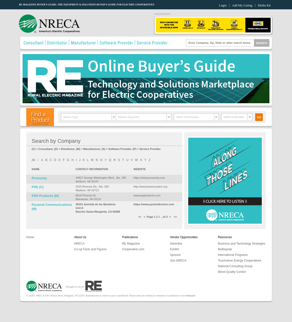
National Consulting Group (235, 266)
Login (223, 5)
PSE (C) (38, 187)
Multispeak (225, 249)
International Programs (233, 255)
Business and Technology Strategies (241, 243)
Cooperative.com (133, 249)
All (33, 160)
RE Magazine (131, 243)
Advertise (176, 243)
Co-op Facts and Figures (90, 249)
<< (141, 216)
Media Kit (264, 5)
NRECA (79, 243)
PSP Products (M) (45, 196)
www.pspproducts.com (146, 195)
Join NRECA (178, 260)
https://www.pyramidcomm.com (153, 204)
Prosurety (39, 178)
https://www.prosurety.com (149, 177)
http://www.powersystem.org (150, 186)
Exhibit (174, 249)
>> (175, 216)
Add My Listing (242, 5)
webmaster (190, 295)
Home (30, 237)
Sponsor (175, 255)
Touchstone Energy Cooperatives (239, 260)
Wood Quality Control (232, 272)
